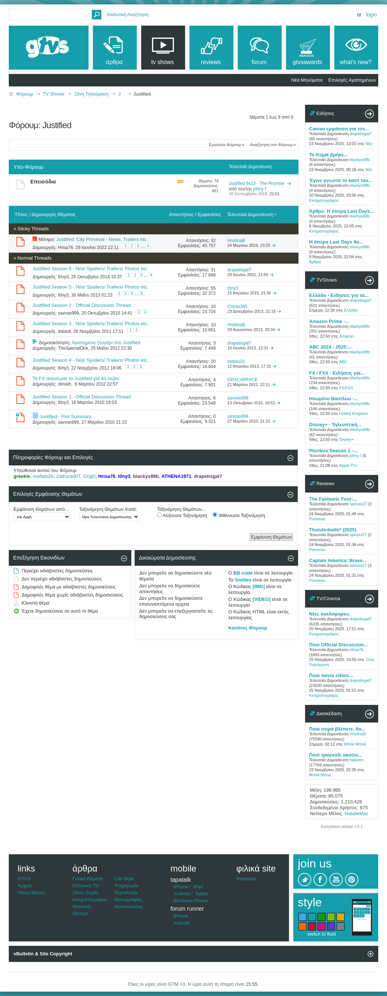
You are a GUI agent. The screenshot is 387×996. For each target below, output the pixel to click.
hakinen (357, 760)
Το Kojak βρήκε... (328, 154)
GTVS (24, 878)
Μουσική (81, 906)
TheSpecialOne (73, 348)
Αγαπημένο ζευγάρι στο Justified (106, 342)
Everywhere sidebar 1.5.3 (341, 827)
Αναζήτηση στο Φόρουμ (271, 144)
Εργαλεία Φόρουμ (225, 144)
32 (213, 240)
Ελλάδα (350, 310)
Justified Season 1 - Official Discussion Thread (82, 396)
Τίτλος (21, 214)
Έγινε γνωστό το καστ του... (340, 180)
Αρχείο (25, 885)
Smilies (243, 580)
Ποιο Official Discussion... (338, 644)
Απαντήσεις (181, 214)
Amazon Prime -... (329, 321)
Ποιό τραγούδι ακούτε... (335, 755)
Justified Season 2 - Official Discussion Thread (82, 305)
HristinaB (358, 734)
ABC (343, 362)
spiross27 (358, 504)
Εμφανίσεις (209, 214)
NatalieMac (356, 813)
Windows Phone (190, 900)
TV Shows (53, 94)
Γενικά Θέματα (87, 878)
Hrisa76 (65, 247)
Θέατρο (80, 913)
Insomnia (246, 878)
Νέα (368, 143)
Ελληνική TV (85, 885)
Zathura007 (68, 476)
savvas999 (68, 312)
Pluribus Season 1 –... (333, 450)
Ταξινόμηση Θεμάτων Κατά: (108, 509)
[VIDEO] (262, 599)
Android (181, 893)
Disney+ (346, 439)
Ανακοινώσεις (128, 906)
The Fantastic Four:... (333, 499)
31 (213, 269)
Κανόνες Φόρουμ (247, 628)
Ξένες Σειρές (85, 892)
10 (213, 306)
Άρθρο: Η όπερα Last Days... (341, 211)
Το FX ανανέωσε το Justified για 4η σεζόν (76, 378)
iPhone (180, 886)
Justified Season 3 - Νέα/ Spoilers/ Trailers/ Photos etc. (91, 323)
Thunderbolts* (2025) (332, 529)
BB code (243, 573)
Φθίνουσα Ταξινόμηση (239, 515)
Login (371, 15)
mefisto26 (43, 476)
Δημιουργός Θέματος (53, 214)
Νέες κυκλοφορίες (329, 614)
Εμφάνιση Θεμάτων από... (41, 509)
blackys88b (360, 159)
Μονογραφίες (128, 899)
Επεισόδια (43, 182)
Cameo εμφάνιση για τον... (339, 128)
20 (213, 361)
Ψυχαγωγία (126, 885)
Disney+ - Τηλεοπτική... (335, 424)
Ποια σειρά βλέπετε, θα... (337, 729)
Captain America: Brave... (338, 560)
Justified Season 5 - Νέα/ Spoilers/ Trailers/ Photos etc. (91, 287)
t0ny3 (63, 276)
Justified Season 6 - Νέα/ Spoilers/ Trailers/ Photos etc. (91, 268)
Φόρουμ (24, 94)
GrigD (89, 476)
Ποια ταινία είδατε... (331, 675)
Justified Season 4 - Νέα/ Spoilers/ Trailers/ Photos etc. (91, 360)
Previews (317, 519)
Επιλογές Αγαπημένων (352, 80)
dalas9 (64, 331)
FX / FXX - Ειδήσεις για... (336, 373)
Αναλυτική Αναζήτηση (128, 14)
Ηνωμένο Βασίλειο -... (333, 398)
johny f (355, 455)
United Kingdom (353, 413)
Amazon (346, 336)
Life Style (124, 878)
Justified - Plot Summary (65, 416)
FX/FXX (346, 388)
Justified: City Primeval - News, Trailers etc (101, 239)
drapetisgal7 (361, 133)
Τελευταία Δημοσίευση (252, 214)
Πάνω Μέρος (31, 892)
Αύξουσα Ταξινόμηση (182, 515)
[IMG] (259, 586)
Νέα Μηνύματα (306, 80)
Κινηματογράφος (324, 200)
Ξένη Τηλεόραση (91, 94)
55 (213, 288)
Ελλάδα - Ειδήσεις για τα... (338, 295)
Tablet (201, 893)
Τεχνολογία (126, 892)
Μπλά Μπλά (355, 744)
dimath (64, 384)
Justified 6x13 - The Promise (256, 183)
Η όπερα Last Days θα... (336, 242)
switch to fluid (321, 934)
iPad (198, 886)
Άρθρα (315, 262)
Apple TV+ (348, 465)
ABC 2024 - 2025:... (330, 347)
